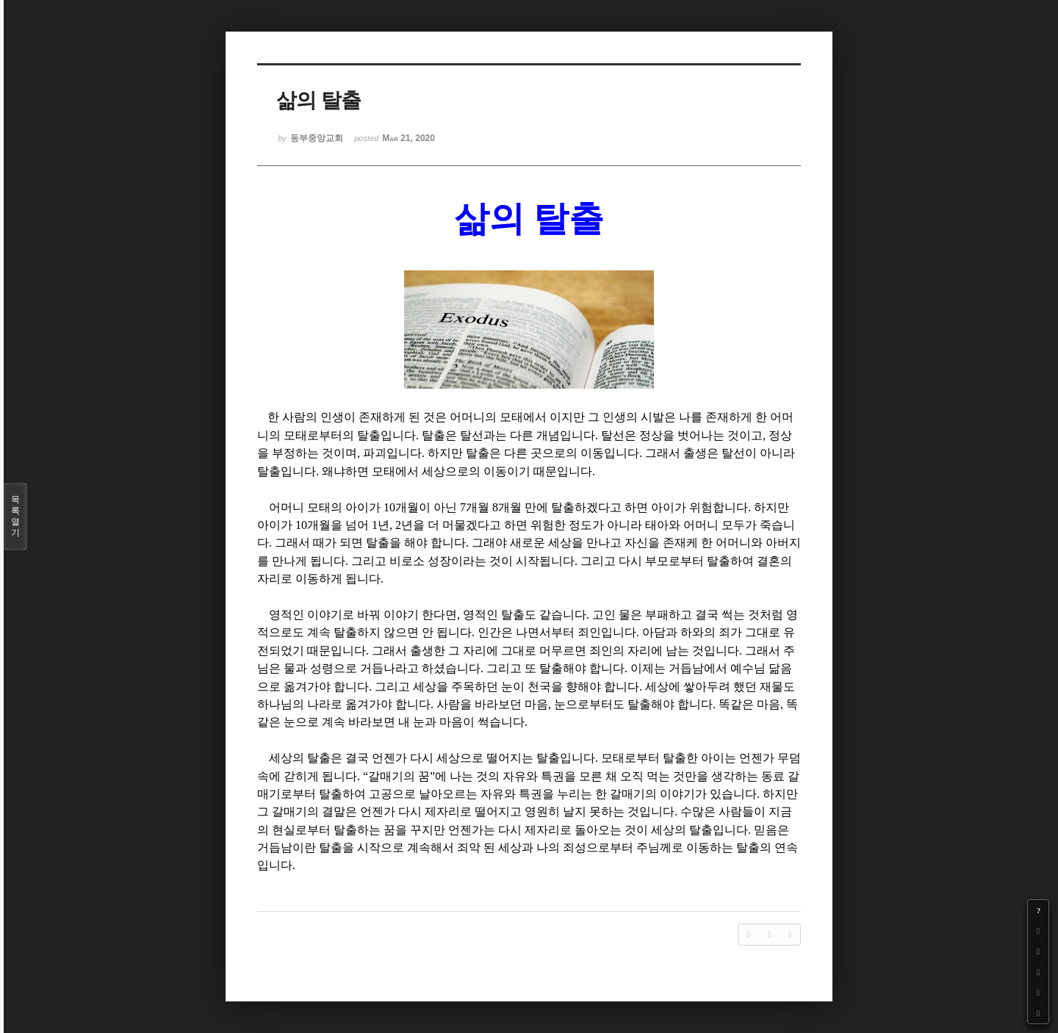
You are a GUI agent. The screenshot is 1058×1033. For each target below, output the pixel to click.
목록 (15, 516)
